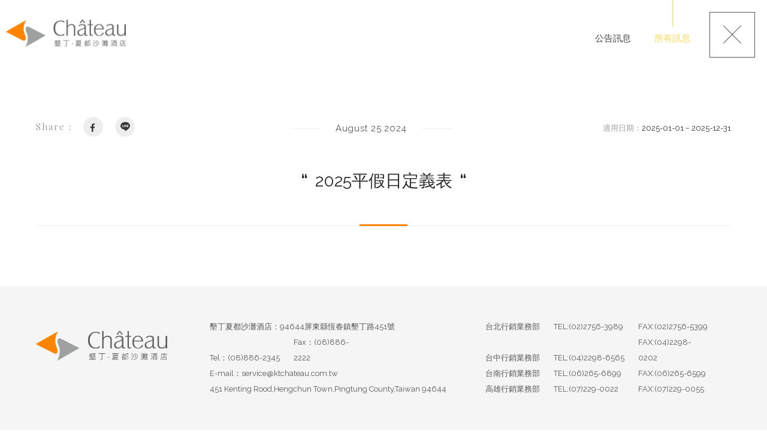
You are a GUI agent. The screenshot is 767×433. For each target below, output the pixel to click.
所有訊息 (672, 38)
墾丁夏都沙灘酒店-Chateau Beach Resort (66, 34)
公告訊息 (613, 38)
